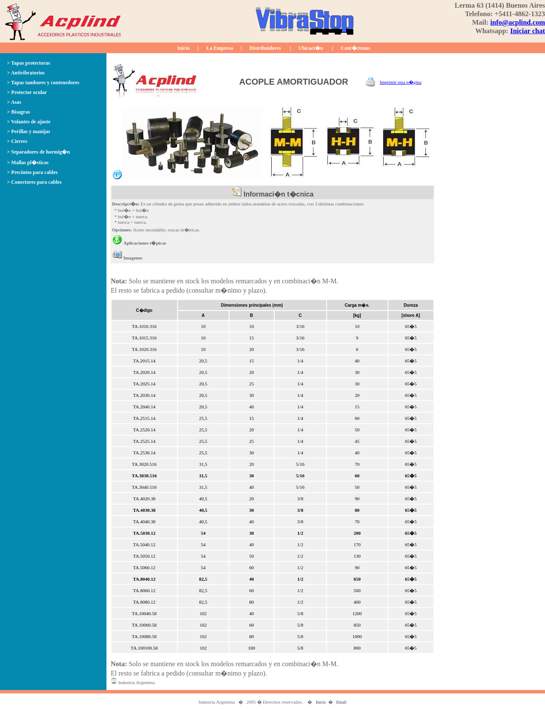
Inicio (183, 48)
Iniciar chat (527, 31)
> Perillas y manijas (28, 131)
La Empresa (219, 48)
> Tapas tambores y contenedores (43, 83)
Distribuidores (265, 48)
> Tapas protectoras (28, 63)
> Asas (14, 102)
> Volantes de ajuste (29, 122)
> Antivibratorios (26, 73)
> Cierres (17, 141)
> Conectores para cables (34, 182)
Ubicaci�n (310, 48)
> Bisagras (18, 112)
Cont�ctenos (355, 48)
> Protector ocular (27, 92)
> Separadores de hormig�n (38, 152)
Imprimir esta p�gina (401, 82)
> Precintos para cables (32, 172)
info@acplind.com (517, 22)
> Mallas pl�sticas (28, 162)
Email (341, 702)
